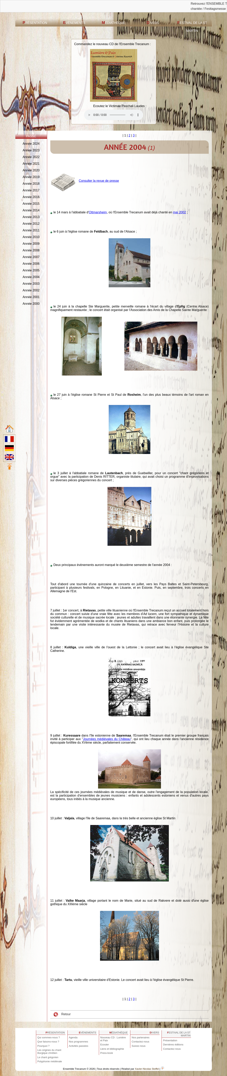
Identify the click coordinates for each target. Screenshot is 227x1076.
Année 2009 (31, 243)
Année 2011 (31, 230)
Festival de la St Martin (192, 26)
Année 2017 (31, 190)
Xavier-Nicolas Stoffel (147, 1068)
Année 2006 (31, 263)
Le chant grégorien (47, 1057)
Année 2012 (31, 223)
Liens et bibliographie (112, 1048)
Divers (153, 22)
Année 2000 (31, 303)
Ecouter (104, 1044)
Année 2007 (31, 257)
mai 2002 (179, 212)
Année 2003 (31, 283)
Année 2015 (31, 203)
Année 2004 (31, 277)
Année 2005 (31, 270)
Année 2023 (31, 150)
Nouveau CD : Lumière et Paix (113, 1039)
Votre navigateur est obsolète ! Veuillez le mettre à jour (113, 115)
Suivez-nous (138, 1045)
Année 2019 (31, 177)
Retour (62, 1014)
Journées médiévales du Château (107, 739)
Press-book (106, 1052)
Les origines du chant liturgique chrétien (49, 1051)
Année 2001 (31, 297)
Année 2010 (31, 237)
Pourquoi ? (43, 1045)
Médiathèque (113, 22)
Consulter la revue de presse (99, 180)
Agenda (73, 1037)
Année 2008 (31, 250)
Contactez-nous (140, 1041)
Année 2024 (31, 143)
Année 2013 (31, 217)
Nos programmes (78, 1041)
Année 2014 (31, 210)
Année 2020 (31, 170)
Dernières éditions (173, 1044)
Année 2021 (31, 163)
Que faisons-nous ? (48, 1041)
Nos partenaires (140, 1037)
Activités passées (78, 1045)
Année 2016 (31, 197)
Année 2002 (31, 290)
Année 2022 (31, 157)
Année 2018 (31, 183)
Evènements (74, 22)
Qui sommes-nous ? (48, 1037)
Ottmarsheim (98, 212)
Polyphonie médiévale (49, 1061)
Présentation (35, 22)
